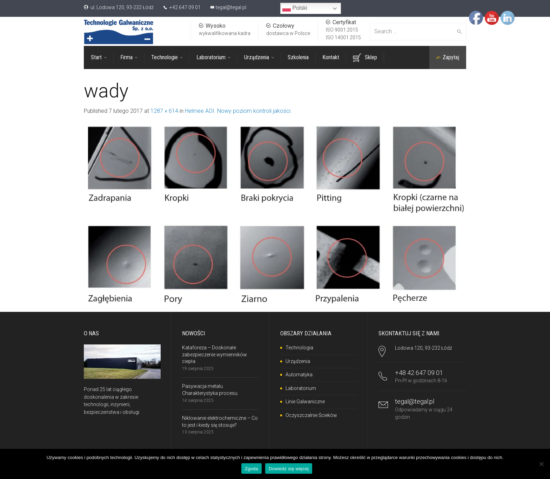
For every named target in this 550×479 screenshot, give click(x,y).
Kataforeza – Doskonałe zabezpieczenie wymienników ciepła (214, 354)
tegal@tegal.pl (231, 7)
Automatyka (299, 374)
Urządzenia (298, 361)
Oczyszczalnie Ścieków (311, 415)
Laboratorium (301, 388)
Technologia (299, 347)
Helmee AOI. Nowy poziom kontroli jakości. (238, 111)
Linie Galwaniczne (305, 401)
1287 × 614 (164, 111)
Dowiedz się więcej (289, 468)
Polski (294, 8)
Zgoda (251, 468)
